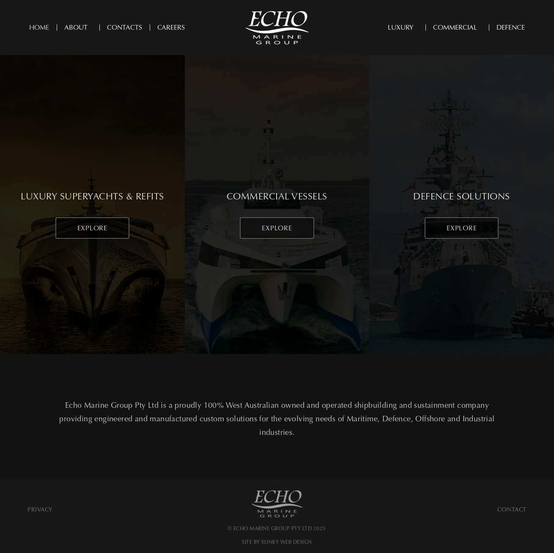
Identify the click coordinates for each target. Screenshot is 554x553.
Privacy (40, 509)
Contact (512, 509)
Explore (92, 228)
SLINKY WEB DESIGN (286, 542)
